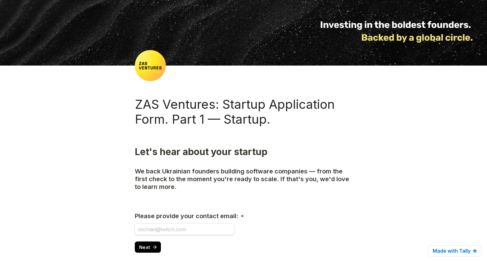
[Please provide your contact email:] (184, 229)
